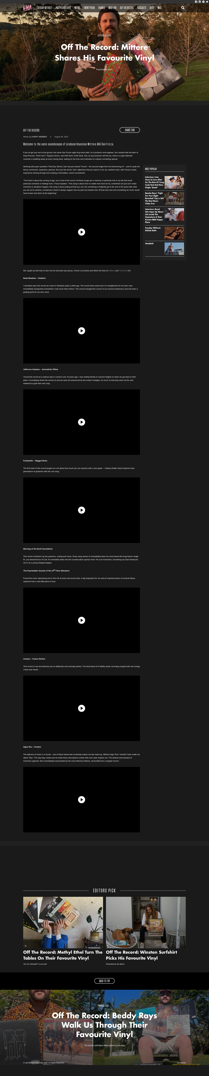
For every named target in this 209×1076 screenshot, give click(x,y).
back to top (104, 992)
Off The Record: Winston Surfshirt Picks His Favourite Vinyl (141, 967)
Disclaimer (182, 1074)
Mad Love (112, 8)
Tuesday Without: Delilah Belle (153, 240)
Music (77, 8)
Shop (152, 8)
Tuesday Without (44, 8)
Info (159, 8)
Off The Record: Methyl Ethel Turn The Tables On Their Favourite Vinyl (62, 967)
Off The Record (127, 8)
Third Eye (123, 282)
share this (130, 141)
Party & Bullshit (63, 8)
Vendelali (149, 255)
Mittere (112, 282)
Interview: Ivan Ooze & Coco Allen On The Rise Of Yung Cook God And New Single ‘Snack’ (154, 194)
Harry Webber (39, 148)
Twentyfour (89, 8)
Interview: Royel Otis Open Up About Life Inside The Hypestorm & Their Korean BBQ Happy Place (154, 227)
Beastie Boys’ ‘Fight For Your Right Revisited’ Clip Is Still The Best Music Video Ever (154, 210)
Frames (101, 8)
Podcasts (141, 8)
